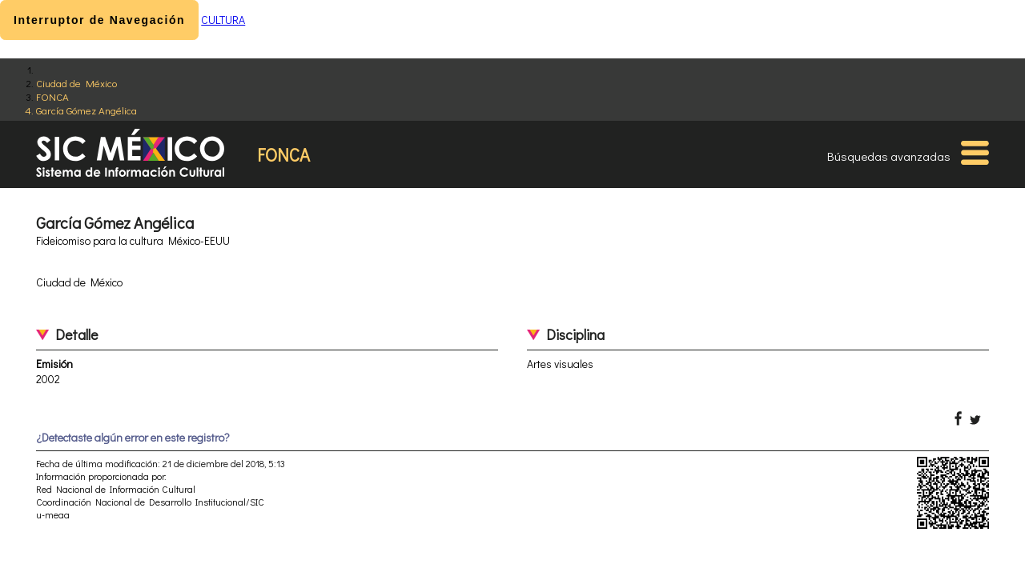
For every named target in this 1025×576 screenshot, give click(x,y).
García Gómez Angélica (86, 110)
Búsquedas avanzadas (889, 156)
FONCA (52, 96)
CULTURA (223, 19)
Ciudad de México (76, 83)
